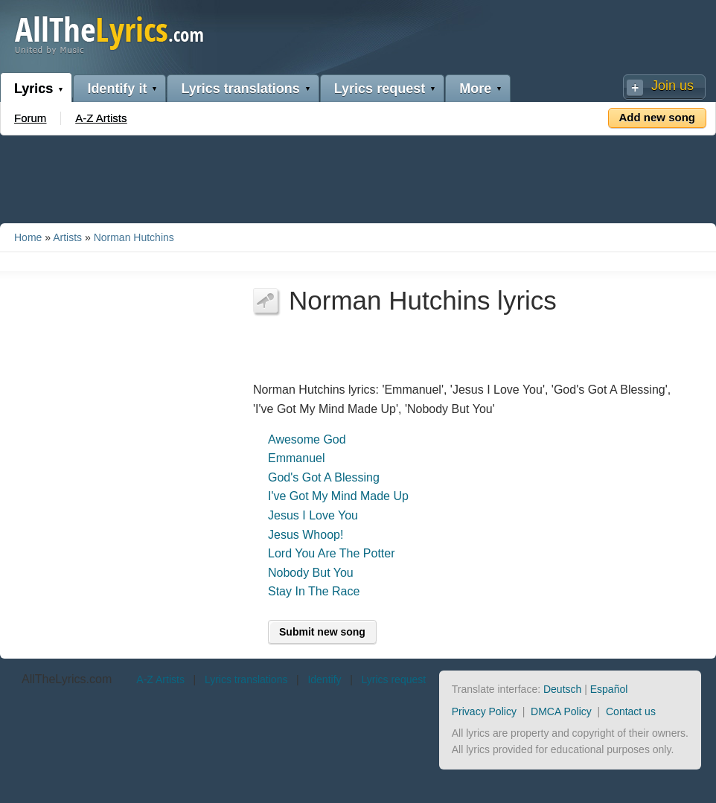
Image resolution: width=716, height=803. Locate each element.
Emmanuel (296, 458)
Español (609, 689)
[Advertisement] (358, 176)
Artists (67, 237)
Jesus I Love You (313, 515)
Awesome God (307, 439)
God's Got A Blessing (324, 477)
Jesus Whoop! (305, 534)
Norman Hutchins (134, 237)
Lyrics (33, 88)
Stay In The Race (313, 591)
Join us (672, 85)
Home (28, 237)
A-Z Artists (101, 118)
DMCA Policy (561, 711)
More (475, 88)
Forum (30, 118)
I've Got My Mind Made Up (338, 496)
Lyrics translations (240, 88)
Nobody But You (311, 572)
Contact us (631, 711)
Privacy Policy (484, 711)
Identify (324, 679)
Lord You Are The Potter (331, 553)
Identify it (117, 88)
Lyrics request (379, 88)
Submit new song (322, 632)
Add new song (657, 117)
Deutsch (562, 689)
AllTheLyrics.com (67, 679)
